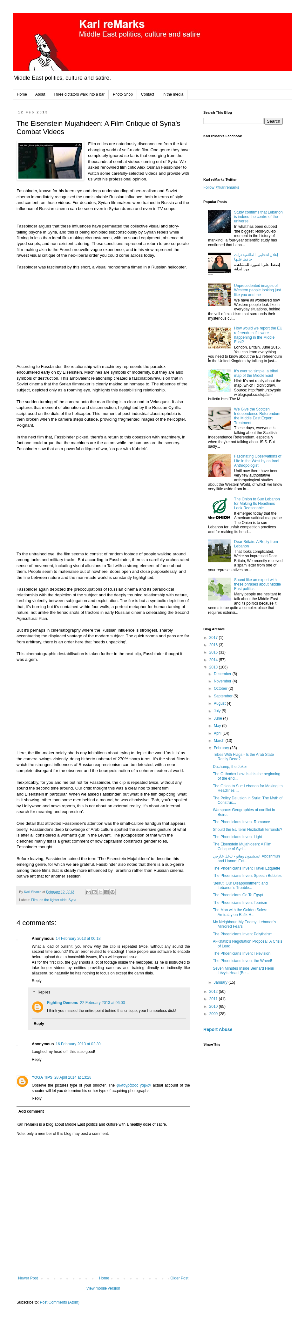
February (222, 748)
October (221, 688)
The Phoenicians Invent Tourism (240, 902)
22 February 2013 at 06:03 (102, 1002)
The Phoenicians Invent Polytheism (242, 934)
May (218, 725)
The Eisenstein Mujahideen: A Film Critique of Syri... (242, 846)
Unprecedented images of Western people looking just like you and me (257, 290)
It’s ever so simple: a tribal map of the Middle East (256, 373)
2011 (214, 999)
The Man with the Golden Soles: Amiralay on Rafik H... (240, 912)
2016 (214, 645)
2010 (214, 1006)
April (218, 733)
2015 (214, 652)
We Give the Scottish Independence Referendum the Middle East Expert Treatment (257, 416)
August (220, 703)
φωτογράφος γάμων (134, 1085)
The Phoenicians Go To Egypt (238, 895)
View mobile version (103, 1288)
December (223, 674)
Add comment (31, 1111)
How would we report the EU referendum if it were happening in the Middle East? (258, 335)
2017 (214, 637)
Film (34, 900)
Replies (43, 992)
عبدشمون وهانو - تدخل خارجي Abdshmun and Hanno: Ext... (246, 858)
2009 (214, 1014)
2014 (214, 660)
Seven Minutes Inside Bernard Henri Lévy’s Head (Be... (243, 970)
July (218, 711)
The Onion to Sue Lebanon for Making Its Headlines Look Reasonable (257, 504)
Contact (147, 94)
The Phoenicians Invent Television (241, 953)
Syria (72, 900)
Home (22, 94)
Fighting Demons (62, 1002)
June (218, 718)
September (224, 696)
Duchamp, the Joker (230, 766)
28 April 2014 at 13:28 (73, 1077)
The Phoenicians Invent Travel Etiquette (246, 868)
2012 (214, 991)
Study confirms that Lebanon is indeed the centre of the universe (258, 217)
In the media (172, 94)
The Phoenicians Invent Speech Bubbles (247, 875)
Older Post (179, 1278)
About (40, 94)
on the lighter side (52, 900)
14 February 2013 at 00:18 (78, 938)
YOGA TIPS (42, 1077)
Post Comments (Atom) (59, 1302)
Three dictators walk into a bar (79, 94)
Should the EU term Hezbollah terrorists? (247, 829)
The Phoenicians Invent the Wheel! (242, 961)
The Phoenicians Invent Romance (241, 822)
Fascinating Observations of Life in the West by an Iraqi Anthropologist (257, 461)
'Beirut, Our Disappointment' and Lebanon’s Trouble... (240, 885)
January (221, 982)
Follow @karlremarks (221, 187)
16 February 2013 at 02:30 (78, 1044)
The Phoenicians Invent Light (237, 837)
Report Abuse (217, 1029)
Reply (37, 981)
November (223, 681)
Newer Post (28, 1278)
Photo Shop (123, 94)
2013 (214, 667)
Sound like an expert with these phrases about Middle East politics (257, 584)
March (220, 740)
